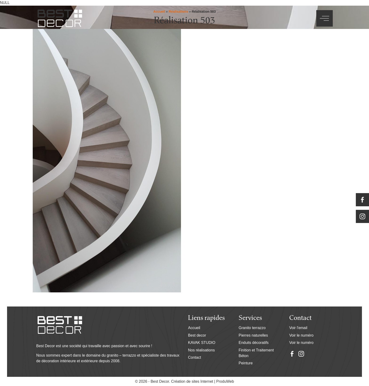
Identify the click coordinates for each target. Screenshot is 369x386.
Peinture (246, 363)
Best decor (197, 335)
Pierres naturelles (253, 335)
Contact (194, 357)
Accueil (194, 328)
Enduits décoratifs (254, 343)
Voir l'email (298, 328)
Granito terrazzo (252, 328)
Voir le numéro (301, 335)
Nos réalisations (201, 350)
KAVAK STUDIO (201, 343)
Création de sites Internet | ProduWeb (202, 381)
